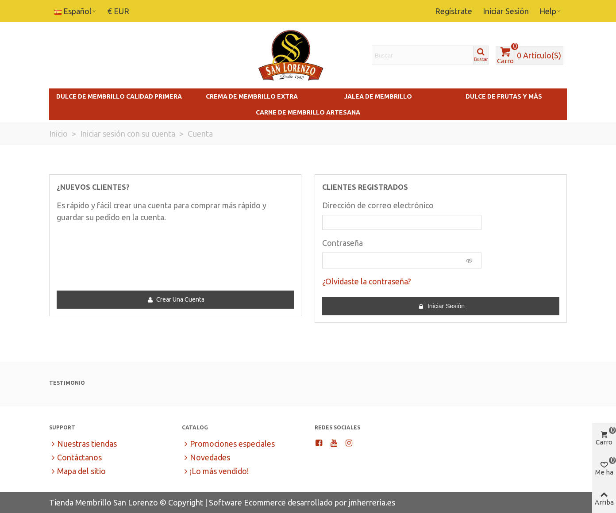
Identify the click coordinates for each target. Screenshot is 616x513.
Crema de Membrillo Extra (252, 96)
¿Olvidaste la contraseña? (366, 281)
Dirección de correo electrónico (378, 205)
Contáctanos (75, 457)
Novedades (206, 457)
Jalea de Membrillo (378, 96)
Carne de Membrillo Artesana (308, 112)
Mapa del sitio (77, 471)
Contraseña (342, 242)
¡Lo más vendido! (215, 471)
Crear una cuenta (175, 299)
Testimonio (67, 383)
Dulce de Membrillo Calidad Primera (119, 96)
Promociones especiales (228, 444)
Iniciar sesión (441, 306)
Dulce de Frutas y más (504, 96)
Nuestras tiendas (83, 444)
